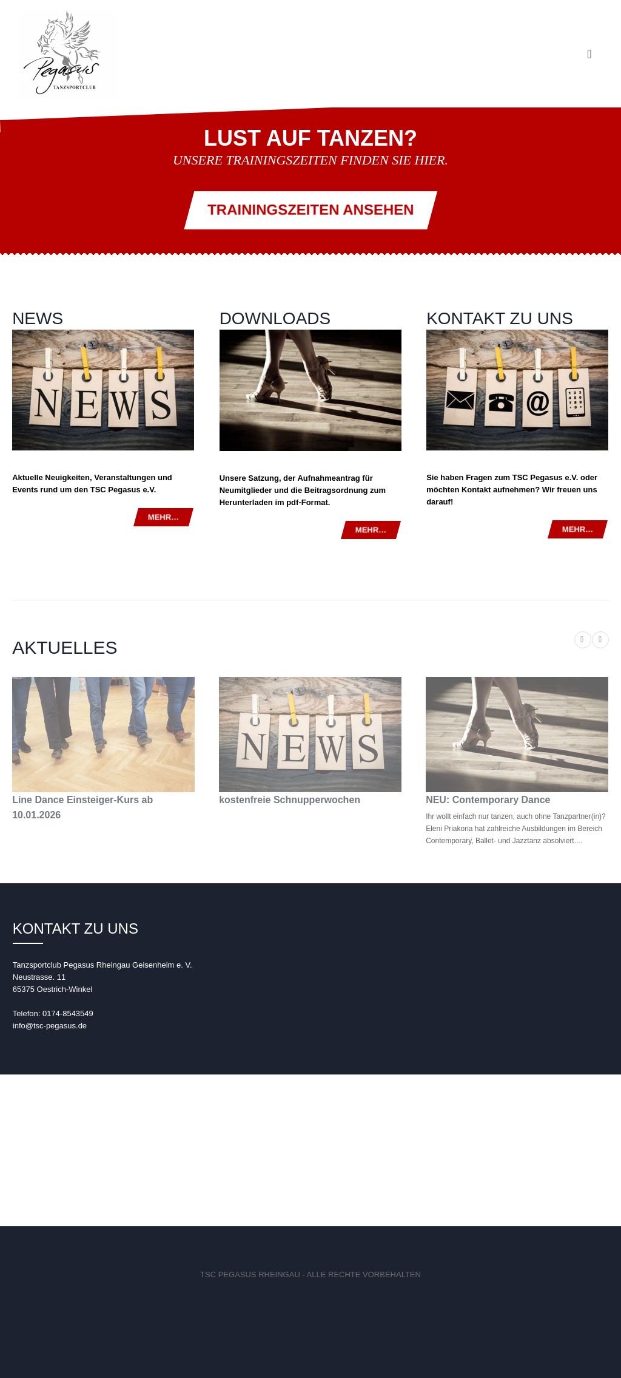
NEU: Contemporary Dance (488, 800)
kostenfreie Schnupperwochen (289, 800)
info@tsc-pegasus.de (50, 1025)
